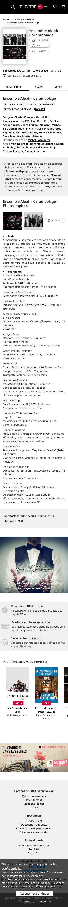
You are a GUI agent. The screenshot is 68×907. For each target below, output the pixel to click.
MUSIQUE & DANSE (13, 104)
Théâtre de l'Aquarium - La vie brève (25, 70)
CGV (18, 828)
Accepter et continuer (35, 893)
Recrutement (34, 800)
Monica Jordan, (20, 143)
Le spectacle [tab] (14, 87)
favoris (39, 51)
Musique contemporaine (17, 109)
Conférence (46, 104)
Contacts (34, 807)
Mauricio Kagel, (44, 128)
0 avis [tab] (39, 87)
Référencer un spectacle (34, 845)
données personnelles (38, 828)
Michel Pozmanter (39, 140)
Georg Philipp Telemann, (36, 124)
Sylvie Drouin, (44, 147)
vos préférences (23, 882)
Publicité (34, 849)
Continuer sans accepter (34, 901)
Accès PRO (34, 853)
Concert (31, 104)
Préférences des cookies (34, 832)
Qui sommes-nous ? (34, 796)
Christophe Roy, (25, 147)
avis (37, 45)
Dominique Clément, (21, 128)
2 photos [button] (54, 220)
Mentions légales (34, 803)
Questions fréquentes (34, 824)
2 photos (40, 40)
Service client (34, 820)
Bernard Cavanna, (27, 132)
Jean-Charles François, (22, 117)
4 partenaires (26, 879)
